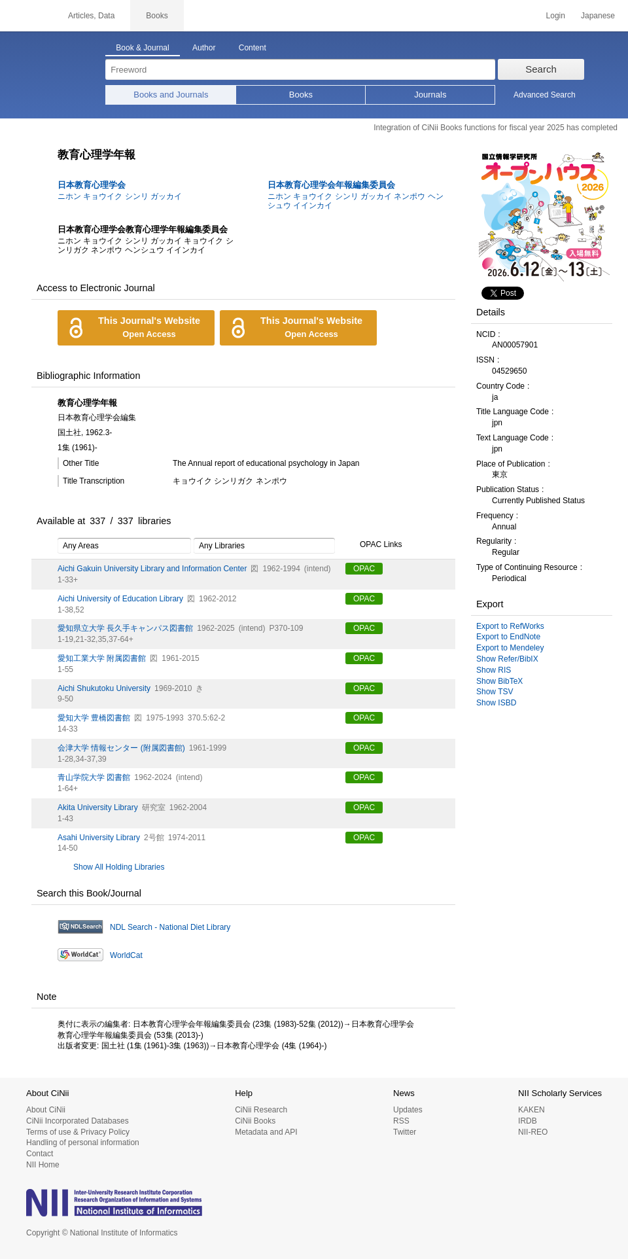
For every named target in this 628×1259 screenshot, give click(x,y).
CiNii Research (261, 1109)
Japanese (598, 15)
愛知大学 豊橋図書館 (94, 717)
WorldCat (126, 955)
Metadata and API (266, 1132)
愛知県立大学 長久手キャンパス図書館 (125, 628)
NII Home (43, 1164)
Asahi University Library (99, 837)
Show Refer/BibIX (507, 659)
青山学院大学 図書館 (94, 777)
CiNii (26, 15)
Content (252, 47)
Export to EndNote (508, 636)
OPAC (364, 568)
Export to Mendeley (510, 647)
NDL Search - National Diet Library (170, 927)
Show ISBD (496, 702)
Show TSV (494, 691)
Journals (430, 94)
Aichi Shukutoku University (104, 688)
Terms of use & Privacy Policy (78, 1132)
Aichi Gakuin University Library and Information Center (152, 568)
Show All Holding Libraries (118, 867)
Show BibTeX (499, 681)
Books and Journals (170, 94)
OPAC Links (373, 545)
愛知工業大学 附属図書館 (102, 658)
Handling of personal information (82, 1142)
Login (555, 15)
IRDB (527, 1121)
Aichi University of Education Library (120, 598)
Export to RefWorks (510, 626)
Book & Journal (142, 47)
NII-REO (533, 1132)
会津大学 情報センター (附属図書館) (121, 748)
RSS (401, 1121)
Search (541, 69)
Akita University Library (98, 807)
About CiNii (45, 1109)
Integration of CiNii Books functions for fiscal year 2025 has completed (496, 127)
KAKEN (531, 1109)
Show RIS (493, 670)
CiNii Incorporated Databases (77, 1121)
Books (301, 94)
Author (203, 47)
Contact (39, 1153)
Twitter (404, 1132)
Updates (408, 1109)
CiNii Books (255, 1121)
